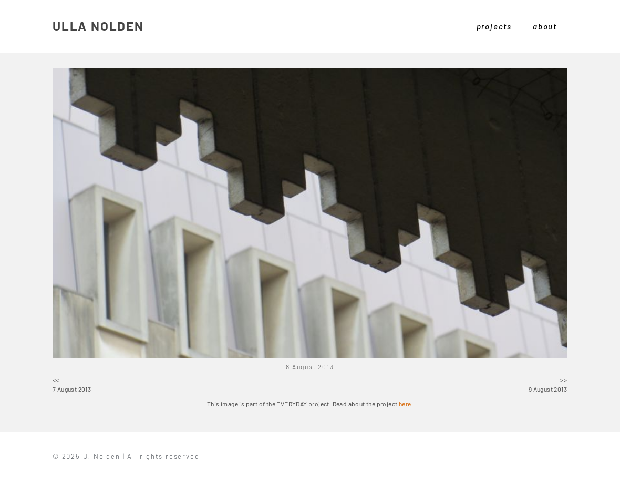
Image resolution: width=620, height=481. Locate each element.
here (405, 403)
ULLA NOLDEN (98, 26)
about (545, 26)
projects (494, 26)
